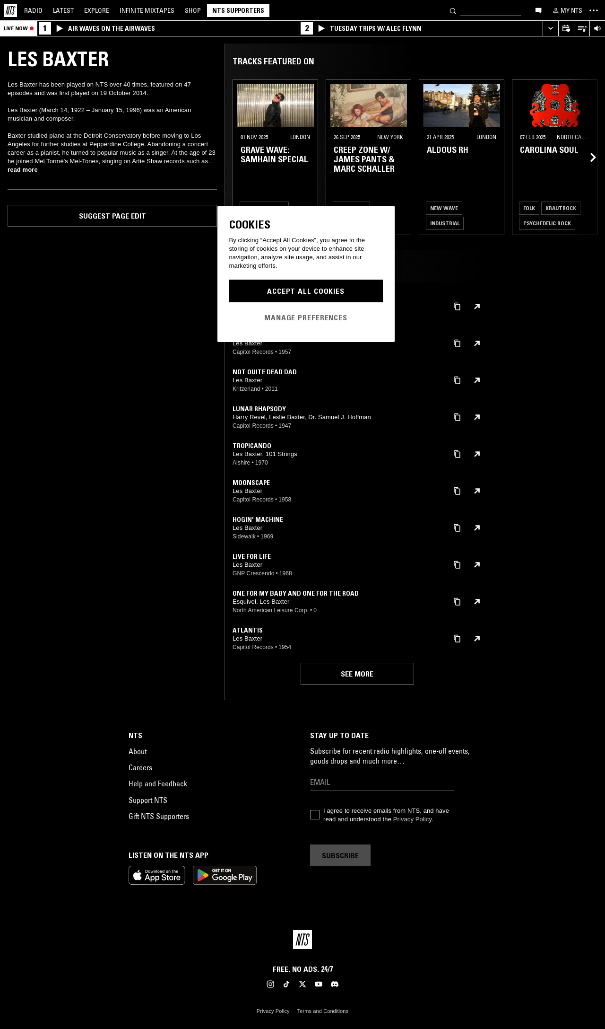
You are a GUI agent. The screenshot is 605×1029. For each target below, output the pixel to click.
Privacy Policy (412, 819)
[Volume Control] (597, 28)
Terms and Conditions (322, 1011)
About (138, 751)
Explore (96, 10)
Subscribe (340, 855)
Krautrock (560, 207)
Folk (529, 207)
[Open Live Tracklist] (581, 28)
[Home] (10, 10)
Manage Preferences (305, 317)
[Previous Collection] (587, 157)
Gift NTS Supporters (159, 816)
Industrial (444, 223)
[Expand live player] (550, 28)
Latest (63, 10)
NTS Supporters (238, 10)
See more (357, 673)
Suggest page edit (112, 215)
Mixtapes (147, 10)
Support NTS (148, 800)
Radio (33, 10)
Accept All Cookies (306, 291)
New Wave (444, 207)
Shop (193, 10)
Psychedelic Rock (547, 223)
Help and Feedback (158, 783)
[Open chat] (538, 10)
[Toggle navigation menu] (593, 10)
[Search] (452, 10)
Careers (140, 767)
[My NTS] (566, 10)
